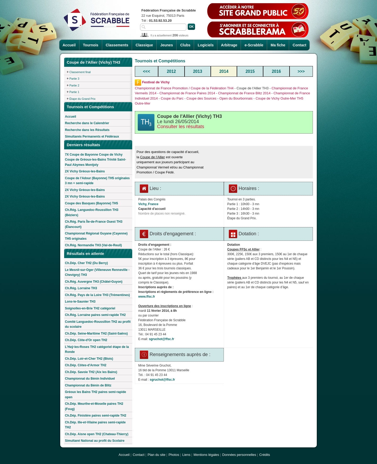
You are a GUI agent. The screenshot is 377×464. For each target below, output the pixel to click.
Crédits (264, 455)
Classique (144, 45)
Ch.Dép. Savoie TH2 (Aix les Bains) (91, 372)
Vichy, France (148, 204)
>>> (301, 71)
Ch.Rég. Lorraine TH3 (81, 288)
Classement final (80, 72)
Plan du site (156, 455)
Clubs (185, 45)
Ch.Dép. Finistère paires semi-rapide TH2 (95, 415)
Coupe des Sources (201, 98)
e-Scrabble (254, 45)
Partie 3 (74, 78)
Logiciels (206, 45)
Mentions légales (206, 455)
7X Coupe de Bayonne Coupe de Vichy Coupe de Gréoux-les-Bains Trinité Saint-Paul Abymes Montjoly (95, 160)
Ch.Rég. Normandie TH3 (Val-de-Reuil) (93, 245)
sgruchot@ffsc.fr (161, 339)
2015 (250, 71)
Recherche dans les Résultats (87, 130)
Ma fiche (278, 45)
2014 (224, 71)
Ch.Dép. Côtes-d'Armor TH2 (85, 365)
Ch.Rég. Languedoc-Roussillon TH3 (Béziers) (91, 212)
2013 (197, 71)
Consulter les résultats (180, 126)
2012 (171, 71)
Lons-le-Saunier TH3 (80, 301)
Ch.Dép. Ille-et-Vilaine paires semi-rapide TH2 (95, 425)
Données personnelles (239, 455)
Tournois (90, 45)
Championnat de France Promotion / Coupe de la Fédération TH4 (184, 88)
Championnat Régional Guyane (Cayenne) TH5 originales (96, 236)
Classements (117, 45)
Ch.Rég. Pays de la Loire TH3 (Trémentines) (97, 295)
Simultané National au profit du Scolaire (94, 441)
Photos (174, 455)
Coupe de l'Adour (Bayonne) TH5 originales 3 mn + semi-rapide (97, 180)
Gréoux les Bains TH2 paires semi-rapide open (95, 394)
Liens (186, 455)
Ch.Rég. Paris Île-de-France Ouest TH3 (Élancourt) (93, 224)
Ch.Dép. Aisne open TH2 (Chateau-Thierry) (96, 434)
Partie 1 (74, 92)
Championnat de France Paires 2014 (187, 93)
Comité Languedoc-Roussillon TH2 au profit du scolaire (98, 324)
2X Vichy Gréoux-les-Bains (85, 171)
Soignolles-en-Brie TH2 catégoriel (90, 308)
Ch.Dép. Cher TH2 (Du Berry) (86, 263)
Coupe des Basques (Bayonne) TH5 (91, 203)
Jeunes (166, 45)
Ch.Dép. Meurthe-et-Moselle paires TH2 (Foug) (94, 406)
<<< (146, 71)
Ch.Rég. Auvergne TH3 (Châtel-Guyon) (94, 281)
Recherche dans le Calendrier (87, 123)
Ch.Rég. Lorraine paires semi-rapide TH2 (95, 315)
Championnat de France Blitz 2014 (244, 93)
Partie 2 (74, 85)
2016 (276, 71)
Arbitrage (229, 45)
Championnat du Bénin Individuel (90, 378)
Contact (299, 45)
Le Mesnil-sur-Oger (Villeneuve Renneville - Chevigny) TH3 (97, 272)
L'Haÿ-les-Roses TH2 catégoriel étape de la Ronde (97, 349)
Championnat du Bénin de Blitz (88, 385)
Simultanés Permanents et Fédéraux (92, 136)
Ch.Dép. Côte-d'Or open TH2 (86, 340)
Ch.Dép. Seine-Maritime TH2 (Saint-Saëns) (96, 333)
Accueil (69, 45)
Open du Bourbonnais (235, 98)
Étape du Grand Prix (82, 98)
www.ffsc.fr (146, 296)
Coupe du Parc (172, 98)
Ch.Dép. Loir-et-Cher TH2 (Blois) (89, 359)
